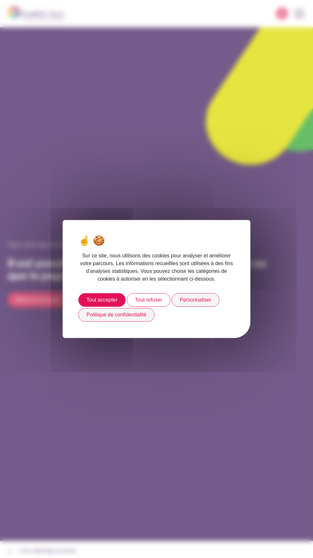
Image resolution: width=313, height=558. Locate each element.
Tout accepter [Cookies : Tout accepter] (101, 300)
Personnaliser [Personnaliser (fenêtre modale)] (195, 300)
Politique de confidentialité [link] (116, 314)
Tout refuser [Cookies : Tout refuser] (148, 300)
